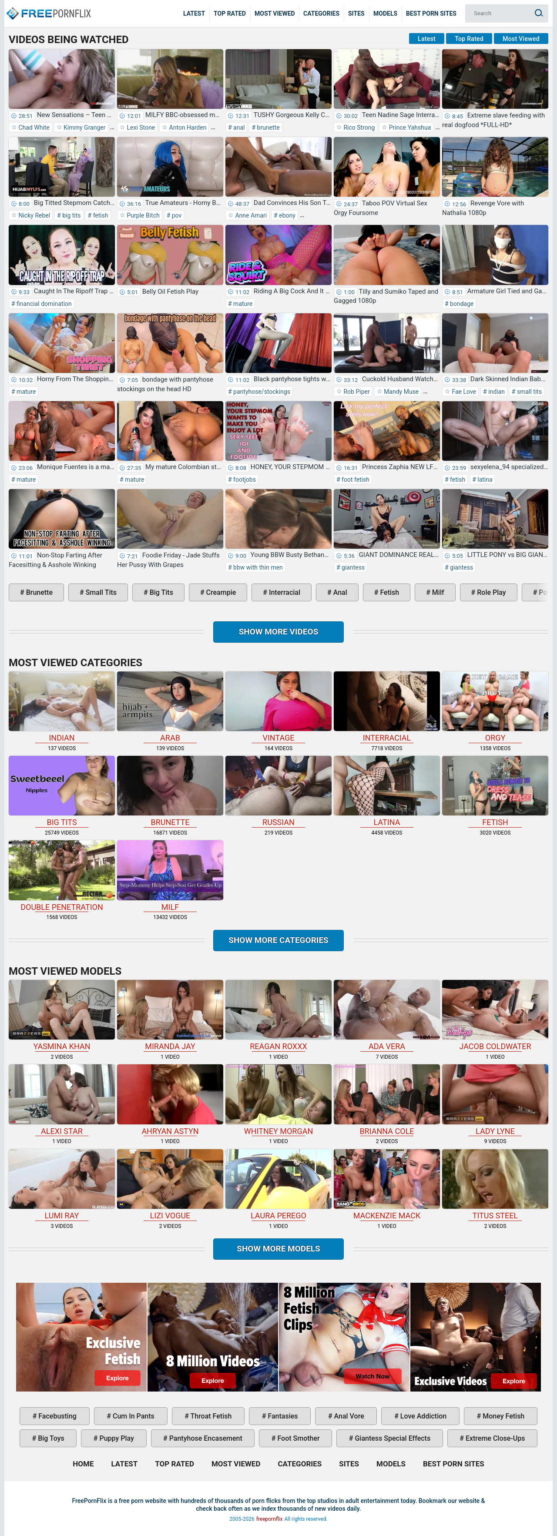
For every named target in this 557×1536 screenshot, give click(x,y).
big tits (71, 215)
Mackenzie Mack (387, 1184)
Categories (321, 13)
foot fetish (354, 479)
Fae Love (463, 391)
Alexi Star (62, 1099)
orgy (495, 706)
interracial (283, 592)
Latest (194, 13)
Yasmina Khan (62, 1015)
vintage (278, 706)
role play (490, 592)
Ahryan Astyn (170, 1099)
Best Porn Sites (431, 13)
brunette (267, 127)
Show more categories (278, 940)
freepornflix (269, 1519)
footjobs (244, 479)
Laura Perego (278, 1184)
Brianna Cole (387, 1099)
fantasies (282, 1416)
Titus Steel (495, 1184)
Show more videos (279, 632)
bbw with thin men (257, 567)
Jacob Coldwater (495, 1015)
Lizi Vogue (170, 1184)
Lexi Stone (140, 127)
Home (48, 6)
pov (175, 215)
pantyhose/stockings (261, 391)
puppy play (116, 1438)
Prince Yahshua (409, 127)
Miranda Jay (170, 1015)
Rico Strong (358, 127)
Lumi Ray (62, 1184)
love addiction (422, 1416)
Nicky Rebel (33, 215)
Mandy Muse (401, 391)
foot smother (297, 1438)
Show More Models (278, 1249)
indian (496, 391)
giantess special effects (391, 1438)
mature (242, 303)
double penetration (62, 875)
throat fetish (210, 1416)
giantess (352, 567)
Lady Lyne (495, 1099)
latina (484, 479)
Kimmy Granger (84, 127)
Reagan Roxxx (278, 1015)
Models (385, 13)
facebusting (57, 1416)
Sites (356, 13)
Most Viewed (275, 13)
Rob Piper (356, 391)
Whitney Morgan (278, 1099)
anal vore (348, 1416)
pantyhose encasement (205, 1438)
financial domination (43, 303)
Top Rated (230, 13)
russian (278, 791)
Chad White (33, 127)
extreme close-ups (494, 1438)
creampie (220, 592)
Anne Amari (250, 215)
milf (437, 592)
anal (238, 127)
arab (170, 706)
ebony (286, 215)
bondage (461, 303)
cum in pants (132, 1416)
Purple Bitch (142, 215)
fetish (99, 215)
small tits (528, 391)
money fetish (502, 1416)
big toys (50, 1438)
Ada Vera (387, 1015)
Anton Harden (187, 127)
